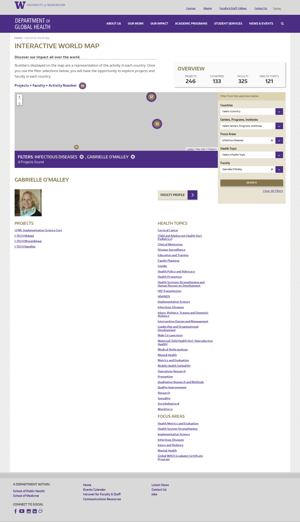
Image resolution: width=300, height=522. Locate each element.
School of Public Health (29, 485)
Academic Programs (191, 17)
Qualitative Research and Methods (181, 376)
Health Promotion (170, 271)
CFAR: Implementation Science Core (38, 224)
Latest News (160, 479)
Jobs (154, 488)
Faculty (225, 157)
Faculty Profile (172, 189)
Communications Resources (102, 493)
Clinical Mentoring (170, 238)
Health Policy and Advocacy (176, 265)
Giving (277, 5)
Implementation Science (174, 295)
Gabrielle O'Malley (111, 150)
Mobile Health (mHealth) (174, 360)
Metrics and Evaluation (173, 354)
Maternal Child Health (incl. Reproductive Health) (185, 336)
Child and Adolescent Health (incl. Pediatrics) (180, 231)
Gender (162, 260)
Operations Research (172, 365)
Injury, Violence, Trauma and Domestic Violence (183, 308)
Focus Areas (228, 128)
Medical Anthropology (173, 343)
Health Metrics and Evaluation (178, 417)
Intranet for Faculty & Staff (101, 488)
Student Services (228, 17)
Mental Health (167, 349)
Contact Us (259, 5)
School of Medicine (26, 490)
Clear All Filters (273, 185)
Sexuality (164, 392)
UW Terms (86, 518)
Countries (226, 99)
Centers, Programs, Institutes (239, 113)
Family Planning (168, 254)
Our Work (136, 17)
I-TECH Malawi (24, 230)
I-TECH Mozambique (28, 235)
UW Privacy (69, 518)
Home (18, 32)
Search (282, 18)
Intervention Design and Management (183, 315)
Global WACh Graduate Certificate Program (180, 451)
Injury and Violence (170, 439)
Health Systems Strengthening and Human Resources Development (181, 278)
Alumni (206, 5)
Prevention (165, 370)
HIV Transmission (169, 285)
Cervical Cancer (168, 224)
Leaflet (190, 143)
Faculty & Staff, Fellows (232, 5)
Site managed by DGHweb (111, 518)
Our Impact (159, 17)
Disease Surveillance (171, 243)
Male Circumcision (170, 329)
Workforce (165, 403)
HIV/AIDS (164, 290)
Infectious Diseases (60, 150)
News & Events (261, 17)
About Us (113, 17)
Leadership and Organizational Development (178, 322)
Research (164, 387)
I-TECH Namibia (25, 240)
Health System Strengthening (178, 423)
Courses (190, 5)
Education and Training (173, 249)
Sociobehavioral (168, 397)
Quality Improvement (172, 381)
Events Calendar (94, 483)
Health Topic (228, 142)
